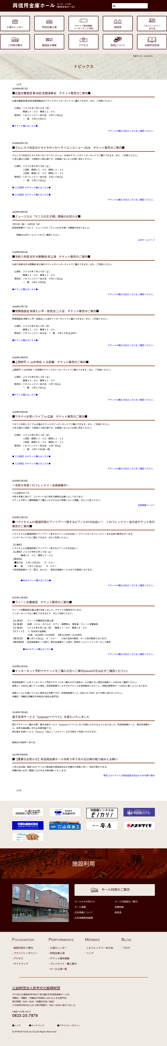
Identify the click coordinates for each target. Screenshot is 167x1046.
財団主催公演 (57, 953)
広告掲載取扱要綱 (84, 917)
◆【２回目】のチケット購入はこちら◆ (31, 194)
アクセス (18, 958)
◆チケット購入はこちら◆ (25, 125)
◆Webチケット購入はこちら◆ (36, 580)
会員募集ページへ (146, 505)
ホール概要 (80, 907)
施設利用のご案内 (23, 947)
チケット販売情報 (59, 958)
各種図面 (119, 907)
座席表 (118, 912)
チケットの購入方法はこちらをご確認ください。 (131, 130)
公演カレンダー (58, 947)
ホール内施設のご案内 (126, 901)
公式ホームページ (146, 239)
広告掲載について (84, 912)
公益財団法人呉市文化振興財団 (36, 987)
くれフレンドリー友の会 (99, 947)
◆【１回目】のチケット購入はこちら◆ (31, 187)
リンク (90, 953)
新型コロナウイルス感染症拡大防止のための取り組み (129, 775)
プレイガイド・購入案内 (63, 963)
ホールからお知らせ (85, 901)
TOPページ (137, 56)
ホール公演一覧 (58, 969)
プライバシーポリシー (26, 953)
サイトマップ (21, 963)
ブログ (126, 947)
